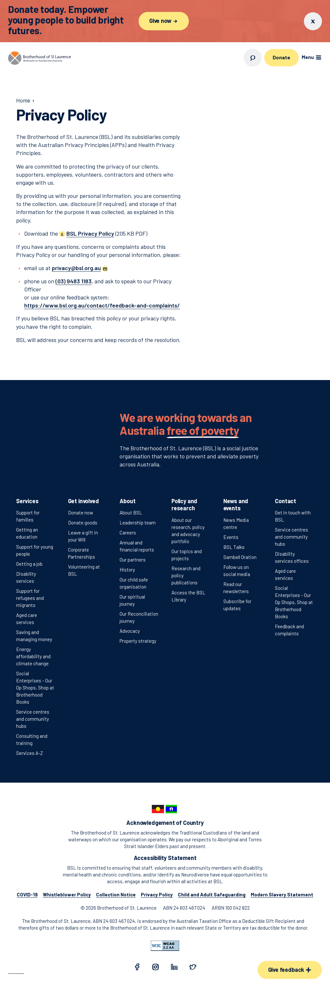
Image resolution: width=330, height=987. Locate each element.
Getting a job (29, 564)
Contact (285, 500)
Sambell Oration (240, 557)
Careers (128, 532)
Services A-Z (29, 753)
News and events (235, 504)
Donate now (80, 512)
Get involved (83, 500)
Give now (163, 20)
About (127, 500)
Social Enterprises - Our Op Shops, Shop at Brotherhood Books (35, 687)
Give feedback (289, 969)
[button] (80, 267)
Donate (281, 57)
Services (27, 500)
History (127, 569)
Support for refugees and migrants (30, 598)
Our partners (133, 559)
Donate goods (82, 522)
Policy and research (184, 504)
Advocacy (130, 631)
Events (230, 537)
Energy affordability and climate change (33, 656)
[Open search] (253, 58)
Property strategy (138, 641)
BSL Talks (234, 547)
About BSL (131, 512)
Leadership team (138, 522)
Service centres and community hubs (32, 719)
